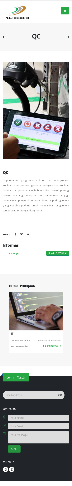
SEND (14, 449)
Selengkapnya (52, 345)
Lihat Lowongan (57, 253)
